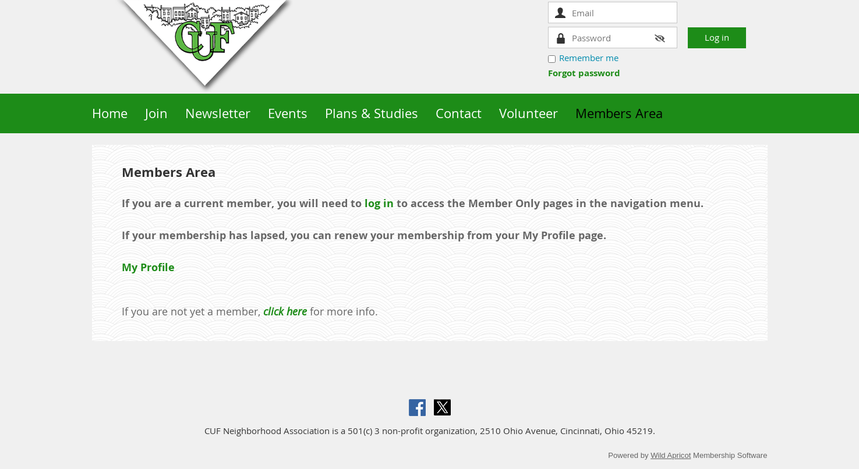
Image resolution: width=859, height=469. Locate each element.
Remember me (588, 57)
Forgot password (584, 73)
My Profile (148, 267)
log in (379, 203)
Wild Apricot (671, 455)
